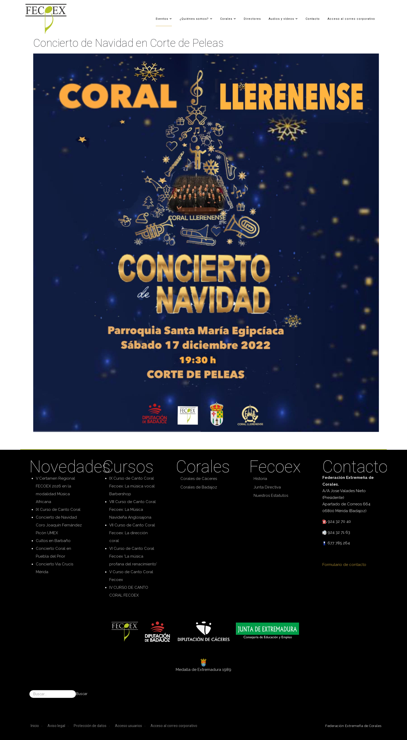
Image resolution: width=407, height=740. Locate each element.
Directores (252, 18)
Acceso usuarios (128, 726)
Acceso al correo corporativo (351, 18)
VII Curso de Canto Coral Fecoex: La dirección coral (132, 533)
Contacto (313, 18)
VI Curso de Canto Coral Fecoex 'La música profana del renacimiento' (133, 556)
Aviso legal (56, 726)
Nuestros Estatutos (271, 495)
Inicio (35, 726)
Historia (260, 478)
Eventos (162, 18)
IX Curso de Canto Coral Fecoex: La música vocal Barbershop (132, 486)
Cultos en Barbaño (53, 540)
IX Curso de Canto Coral (58, 509)
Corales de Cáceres (198, 478)
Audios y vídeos (281, 18)
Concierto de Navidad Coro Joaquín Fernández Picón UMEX (59, 525)
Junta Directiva (267, 487)
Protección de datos (90, 726)
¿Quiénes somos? (194, 18)
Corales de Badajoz (198, 487)
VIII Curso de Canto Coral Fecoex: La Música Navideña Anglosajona (132, 509)
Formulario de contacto (344, 564)
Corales (226, 18)
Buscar (81, 694)
